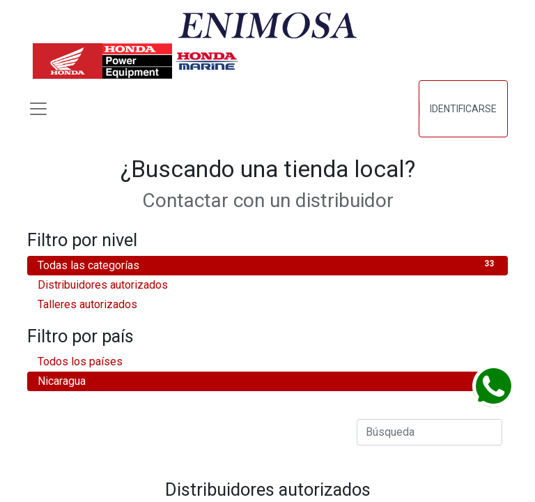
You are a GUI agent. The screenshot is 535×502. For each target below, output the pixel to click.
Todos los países (267, 360)
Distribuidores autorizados (267, 284)
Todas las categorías (267, 264)
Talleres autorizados (267, 303)
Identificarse (463, 108)
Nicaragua (267, 380)
